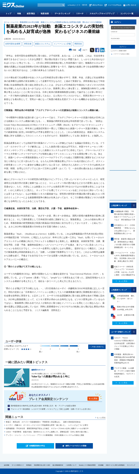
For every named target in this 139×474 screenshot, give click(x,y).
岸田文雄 (27, 44)
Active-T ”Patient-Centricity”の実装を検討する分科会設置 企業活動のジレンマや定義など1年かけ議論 (124, 343)
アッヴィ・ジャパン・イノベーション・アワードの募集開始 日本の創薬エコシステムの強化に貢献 (45, 435)
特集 (19, 14)
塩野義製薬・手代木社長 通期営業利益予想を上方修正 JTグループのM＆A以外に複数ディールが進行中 (47, 428)
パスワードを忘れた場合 (121, 54)
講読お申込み (97, 5)
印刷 (74, 50)
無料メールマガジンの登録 (75, 446)
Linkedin (103, 50)
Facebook (97, 50)
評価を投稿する (98, 347)
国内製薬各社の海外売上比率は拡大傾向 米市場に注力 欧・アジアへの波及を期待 (43, 406)
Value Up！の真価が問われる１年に (50, 376)
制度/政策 (45, 14)
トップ (8, 14)
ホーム (6, 22)
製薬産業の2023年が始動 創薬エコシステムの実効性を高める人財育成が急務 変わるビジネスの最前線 (61, 22)
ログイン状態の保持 (119, 50)
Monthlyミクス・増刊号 (78, 5)
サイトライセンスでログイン (123, 27)
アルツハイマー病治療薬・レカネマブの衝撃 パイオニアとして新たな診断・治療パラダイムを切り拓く (51, 409)
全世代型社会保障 (12, 44)
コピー (84, 50)
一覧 (133, 205)
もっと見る (93, 398)
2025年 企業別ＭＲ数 (125, 315)
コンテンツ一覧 (126, 14)
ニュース (14, 22)
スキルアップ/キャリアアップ (102, 14)
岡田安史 (78, 44)
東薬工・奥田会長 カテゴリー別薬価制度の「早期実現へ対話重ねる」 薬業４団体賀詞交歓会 (43, 422)
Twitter (92, 50)
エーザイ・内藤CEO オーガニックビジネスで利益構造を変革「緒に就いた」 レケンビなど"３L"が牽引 (47, 425)
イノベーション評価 (62, 44)
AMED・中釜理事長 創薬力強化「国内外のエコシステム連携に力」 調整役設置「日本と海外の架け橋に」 (48, 432)
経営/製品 (31, 14)
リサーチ (80, 14)
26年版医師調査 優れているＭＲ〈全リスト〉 (125, 298)
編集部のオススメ (38, 370)
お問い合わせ (131, 5)
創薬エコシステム (42, 44)
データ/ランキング (62, 14)
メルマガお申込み (114, 5)
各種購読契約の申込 (37, 446)
